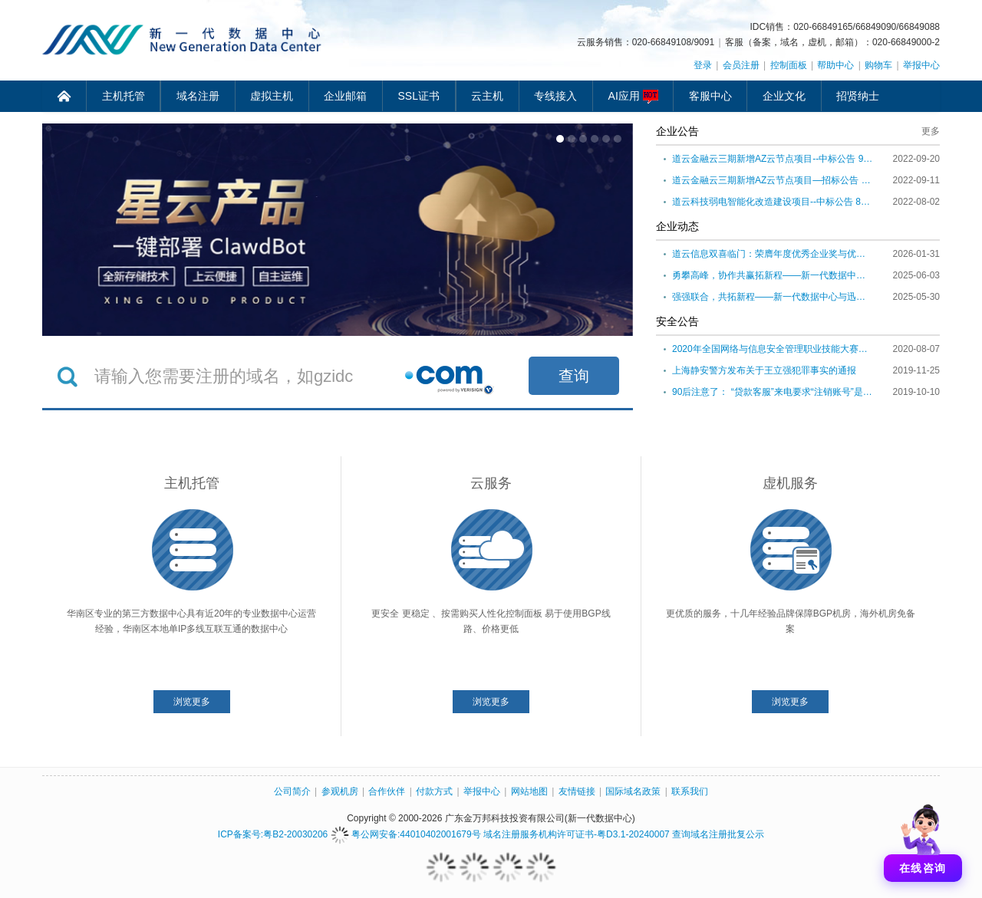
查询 (574, 375)
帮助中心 (835, 65)
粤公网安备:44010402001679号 (406, 834)
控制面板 (788, 65)
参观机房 (339, 791)
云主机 (487, 96)
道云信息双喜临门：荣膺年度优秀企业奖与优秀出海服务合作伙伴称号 (772, 253)
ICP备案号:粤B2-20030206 (273, 834)
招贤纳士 (857, 96)
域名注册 (197, 96)
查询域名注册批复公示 (718, 834)
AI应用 (633, 96)
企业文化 (784, 96)
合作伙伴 (386, 791)
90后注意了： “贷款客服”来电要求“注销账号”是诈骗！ (772, 392)
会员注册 (741, 65)
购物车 (878, 65)
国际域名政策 (633, 791)
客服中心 (710, 96)
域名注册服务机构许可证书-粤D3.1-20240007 (576, 834)
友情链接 (577, 791)
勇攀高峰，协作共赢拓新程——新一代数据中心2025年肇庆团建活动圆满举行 (772, 275)
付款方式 (434, 791)
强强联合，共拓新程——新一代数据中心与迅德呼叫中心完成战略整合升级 (772, 296)
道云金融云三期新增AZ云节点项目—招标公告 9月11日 (772, 180)
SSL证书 (419, 96)
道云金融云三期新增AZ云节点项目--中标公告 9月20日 (772, 158)
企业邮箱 (345, 96)
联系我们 (689, 791)
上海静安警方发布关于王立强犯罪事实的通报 (764, 370)
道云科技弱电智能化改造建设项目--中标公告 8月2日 (772, 201)
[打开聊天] (923, 839)
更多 (930, 131)
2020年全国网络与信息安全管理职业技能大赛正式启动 (772, 349)
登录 (703, 65)
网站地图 (529, 791)
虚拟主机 (271, 96)
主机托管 (123, 96)
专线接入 (555, 96)
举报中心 (921, 65)
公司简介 (292, 791)
